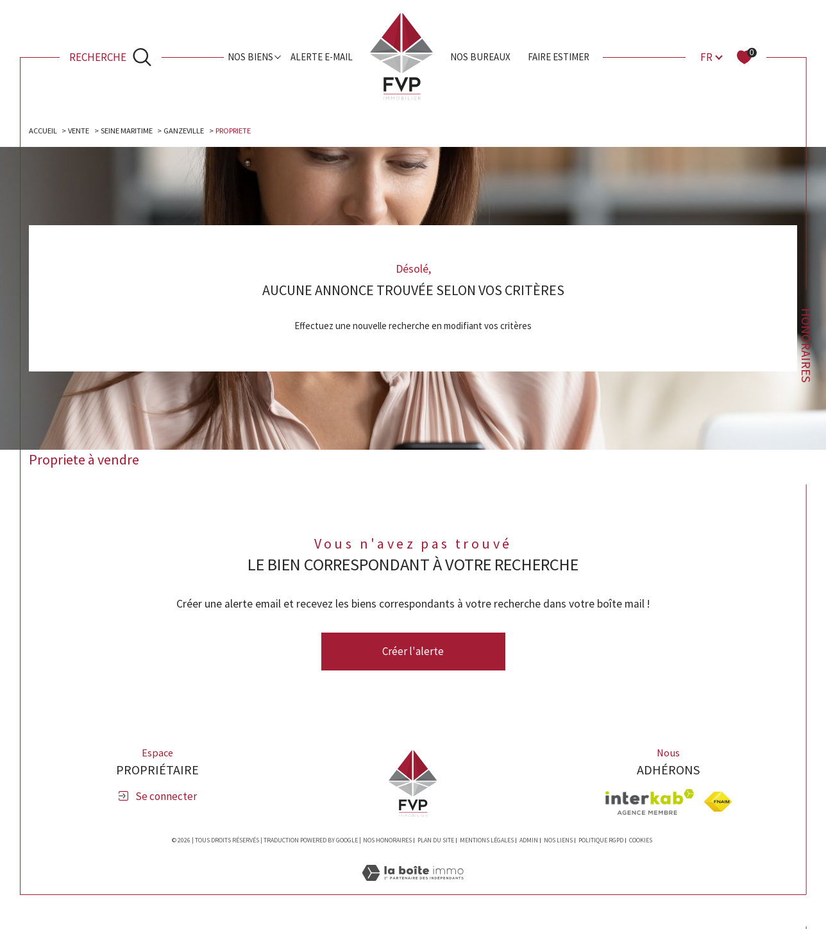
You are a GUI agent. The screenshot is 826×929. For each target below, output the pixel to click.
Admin (528, 843)
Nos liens (558, 843)
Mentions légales (487, 843)
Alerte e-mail (322, 57)
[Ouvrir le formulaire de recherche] (110, 57)
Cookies (640, 843)
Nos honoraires (387, 843)
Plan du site (435, 843)
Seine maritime (134, 131)
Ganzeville (194, 131)
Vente (82, 131)
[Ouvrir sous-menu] (278, 56)
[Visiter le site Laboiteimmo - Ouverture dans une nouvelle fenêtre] (413, 889)
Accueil (45, 131)
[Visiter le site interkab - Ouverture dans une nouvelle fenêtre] (649, 804)
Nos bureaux (480, 57)
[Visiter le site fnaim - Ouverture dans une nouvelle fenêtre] (718, 804)
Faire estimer (558, 57)
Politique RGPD (600, 843)
